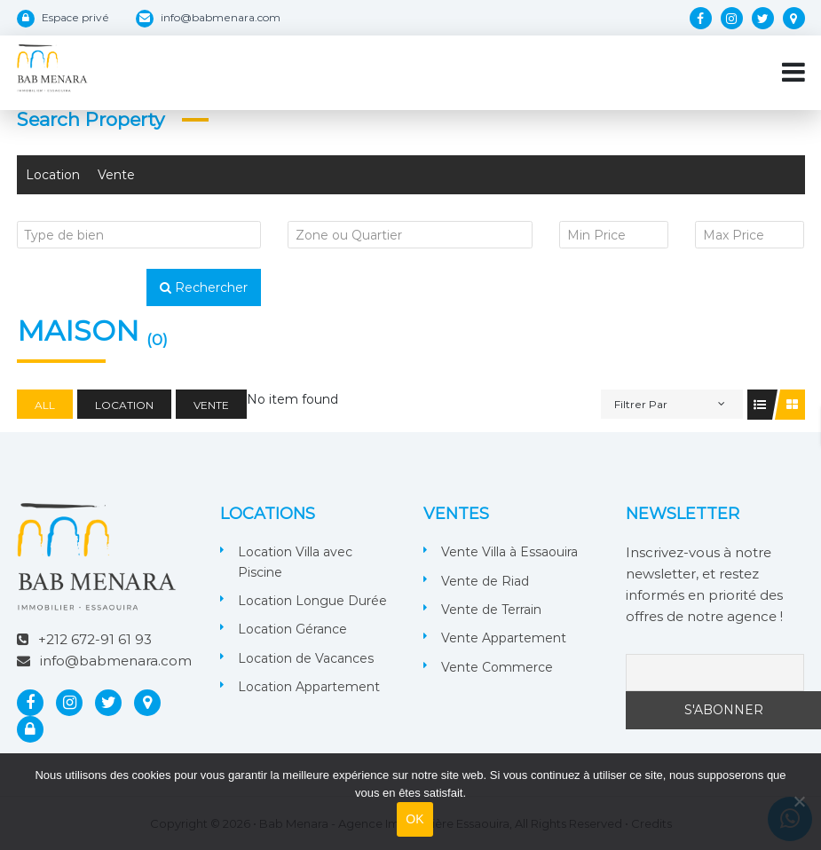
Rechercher (204, 287)
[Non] (799, 801)
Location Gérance (292, 629)
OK (415, 819)
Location (53, 175)
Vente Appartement (503, 638)
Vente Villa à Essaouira (509, 552)
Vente (116, 175)
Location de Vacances (306, 658)
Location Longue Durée (312, 601)
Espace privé (75, 17)
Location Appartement (309, 687)
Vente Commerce (497, 667)
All (45, 405)
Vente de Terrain (491, 610)
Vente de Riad (485, 581)
